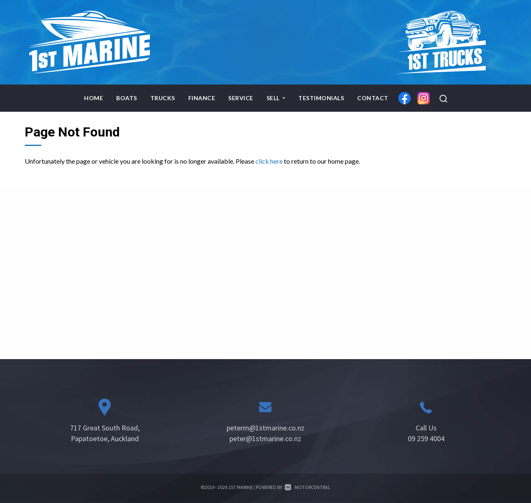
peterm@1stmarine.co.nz (265, 427)
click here (269, 161)
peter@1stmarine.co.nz (265, 438)
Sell (276, 97)
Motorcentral (307, 487)
